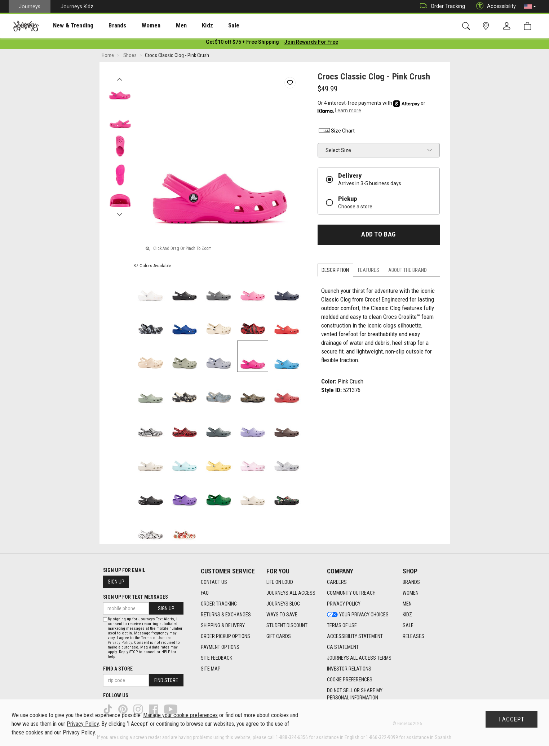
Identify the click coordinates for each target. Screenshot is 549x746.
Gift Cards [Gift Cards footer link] (278, 636)
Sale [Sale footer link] (408, 625)
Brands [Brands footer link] (411, 582)
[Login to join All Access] (242, 43)
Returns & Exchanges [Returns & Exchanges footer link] (226, 614)
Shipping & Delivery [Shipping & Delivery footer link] (223, 625)
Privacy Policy (120, 642)
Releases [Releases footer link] (413, 636)
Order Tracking (440, 6)
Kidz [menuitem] (185, 25)
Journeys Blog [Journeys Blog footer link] (283, 604)
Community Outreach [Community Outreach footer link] (351, 593)
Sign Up (116, 582)
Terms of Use (152, 638)
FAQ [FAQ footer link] (205, 593)
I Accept (511, 719)
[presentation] (66, 25)
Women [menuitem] (136, 25)
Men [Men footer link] (407, 604)
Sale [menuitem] (208, 25)
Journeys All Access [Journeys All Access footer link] (290, 593)
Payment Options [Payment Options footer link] (220, 647)
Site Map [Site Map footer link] (211, 669)
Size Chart (336, 132)
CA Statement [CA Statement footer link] (343, 647)
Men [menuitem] (162, 25)
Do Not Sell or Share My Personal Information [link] (354, 694)
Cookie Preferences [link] (349, 679)
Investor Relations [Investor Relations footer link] (349, 669)
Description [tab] (335, 271)
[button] (529, 6)
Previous (120, 78)
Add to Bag (378, 235)
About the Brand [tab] (407, 271)
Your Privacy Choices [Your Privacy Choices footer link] (358, 614)
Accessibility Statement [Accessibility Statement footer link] (355, 636)
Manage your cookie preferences (180, 715)
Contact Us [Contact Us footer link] (214, 582)
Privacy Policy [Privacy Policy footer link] (343, 604)
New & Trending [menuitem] (66, 25)
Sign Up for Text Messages (135, 597)
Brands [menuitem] (106, 25)
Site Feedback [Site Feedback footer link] (216, 658)
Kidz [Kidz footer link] (407, 614)
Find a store (118, 669)
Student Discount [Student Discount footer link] (286, 625)
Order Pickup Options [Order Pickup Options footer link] (225, 636)
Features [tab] (368, 271)
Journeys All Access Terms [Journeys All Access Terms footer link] (359, 658)
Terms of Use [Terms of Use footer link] (342, 625)
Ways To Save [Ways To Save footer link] (281, 614)
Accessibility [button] (494, 6)
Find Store (166, 680)
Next (120, 214)
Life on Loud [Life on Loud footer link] (279, 582)
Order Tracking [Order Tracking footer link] (219, 604)
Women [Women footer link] (411, 593)
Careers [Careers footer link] (337, 582)
